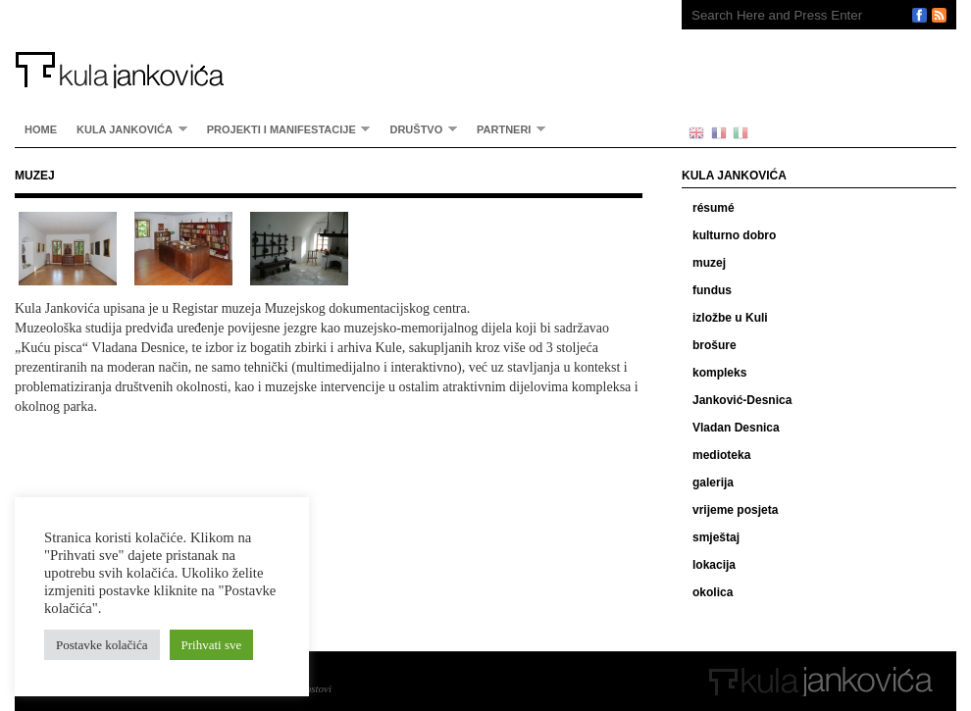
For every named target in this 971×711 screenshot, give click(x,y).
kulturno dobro (734, 235)
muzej (709, 263)
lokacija (714, 565)
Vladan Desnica (736, 427)
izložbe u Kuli (730, 318)
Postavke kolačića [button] (102, 644)
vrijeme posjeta (735, 510)
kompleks (719, 373)
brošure (714, 345)
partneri (506, 129)
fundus (712, 290)
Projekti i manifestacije (284, 129)
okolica (712, 592)
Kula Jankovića (328, 44)
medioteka (721, 455)
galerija (713, 482)
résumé (713, 208)
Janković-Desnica (742, 400)
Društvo (418, 129)
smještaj (716, 537)
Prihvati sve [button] (211, 644)
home (41, 129)
